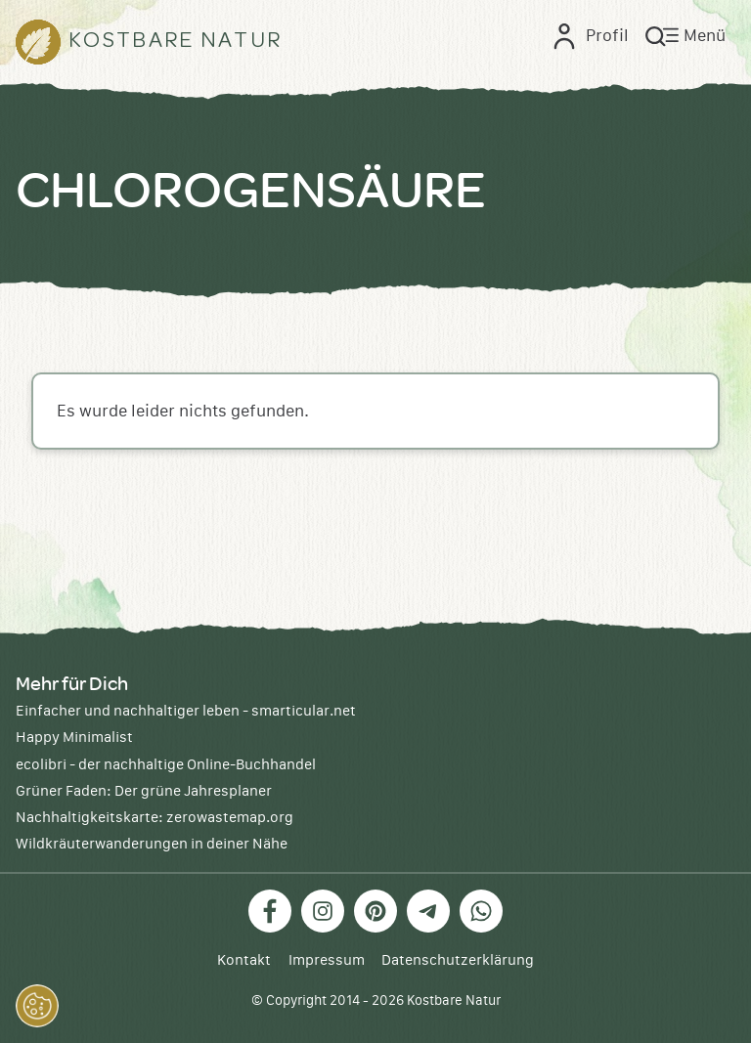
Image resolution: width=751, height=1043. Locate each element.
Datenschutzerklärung (457, 960)
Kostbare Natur (454, 1001)
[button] (37, 1005)
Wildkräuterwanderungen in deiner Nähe (151, 844)
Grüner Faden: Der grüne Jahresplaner (144, 791)
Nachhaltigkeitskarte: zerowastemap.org (154, 817)
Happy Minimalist (74, 737)
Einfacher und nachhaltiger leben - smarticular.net (186, 711)
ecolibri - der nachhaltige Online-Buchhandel (166, 765)
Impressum (326, 960)
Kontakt (244, 960)
